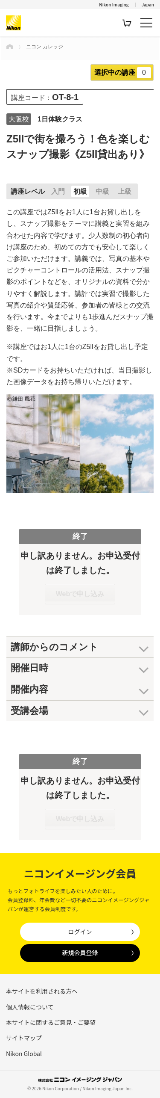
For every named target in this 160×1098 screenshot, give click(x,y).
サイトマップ (24, 1037)
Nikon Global (24, 1053)
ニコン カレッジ (44, 47)
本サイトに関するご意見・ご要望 (51, 1022)
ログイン (80, 931)
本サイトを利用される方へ (42, 991)
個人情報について (30, 1007)
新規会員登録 (80, 952)
